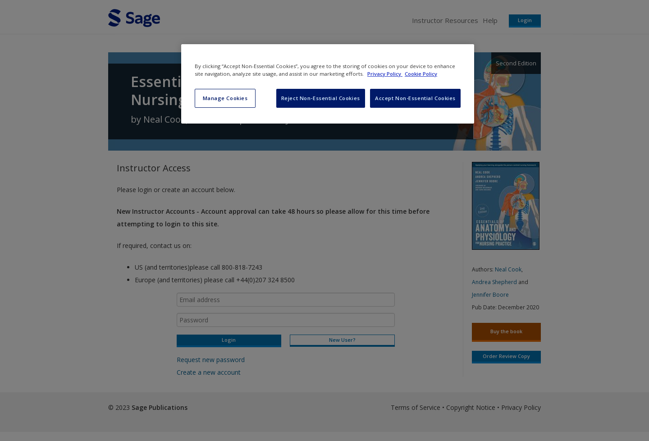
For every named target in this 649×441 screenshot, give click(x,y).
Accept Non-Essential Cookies (415, 98)
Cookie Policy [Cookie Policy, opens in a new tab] (421, 73)
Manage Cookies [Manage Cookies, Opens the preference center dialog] (225, 98)
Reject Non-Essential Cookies (320, 98)
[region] (327, 84)
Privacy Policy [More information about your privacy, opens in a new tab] (384, 73)
